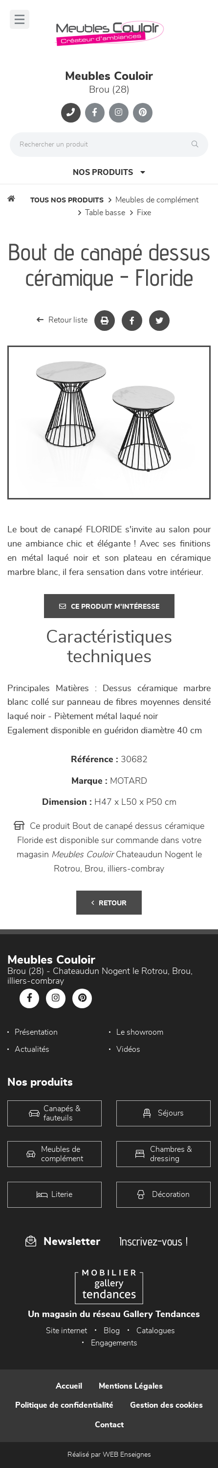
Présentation (36, 1032)
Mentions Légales (131, 1386)
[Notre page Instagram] (119, 113)
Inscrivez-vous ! (153, 1241)
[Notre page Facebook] (95, 113)
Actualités (32, 1049)
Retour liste (62, 320)
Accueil (69, 1386)
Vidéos (128, 1049)
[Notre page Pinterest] (143, 113)
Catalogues (155, 1331)
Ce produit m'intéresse (109, 606)
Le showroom (139, 1032)
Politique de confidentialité (64, 1405)
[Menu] (19, 19)
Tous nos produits (67, 200)
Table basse (105, 213)
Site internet (66, 1331)
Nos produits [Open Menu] (109, 172)
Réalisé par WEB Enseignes (109, 1454)
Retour (109, 903)
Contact (109, 1425)
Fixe (144, 213)
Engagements (114, 1343)
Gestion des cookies (166, 1405)
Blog (112, 1331)
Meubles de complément (156, 200)
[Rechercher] (197, 144)
